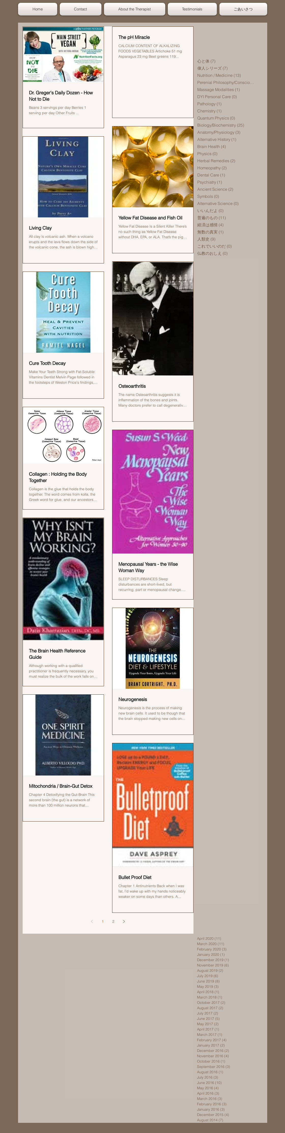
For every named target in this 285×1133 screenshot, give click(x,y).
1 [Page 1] (103, 921)
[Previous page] (92, 921)
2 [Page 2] (113, 921)
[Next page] (124, 921)
